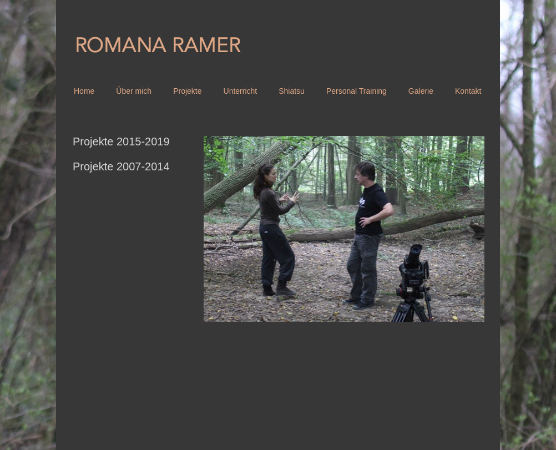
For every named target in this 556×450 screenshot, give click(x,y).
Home (84, 91)
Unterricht (240, 91)
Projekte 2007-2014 (121, 166)
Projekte (187, 91)
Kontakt (468, 91)
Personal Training (356, 91)
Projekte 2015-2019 (121, 141)
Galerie (420, 91)
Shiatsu (292, 91)
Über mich (133, 91)
